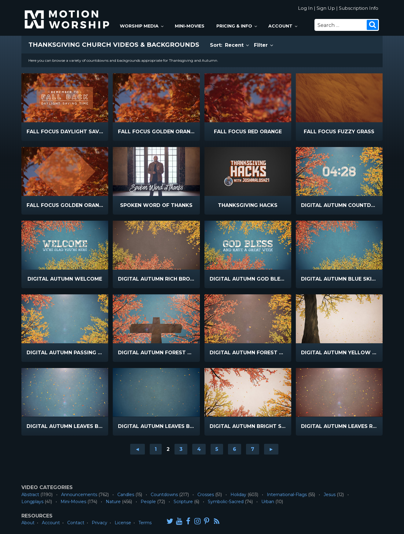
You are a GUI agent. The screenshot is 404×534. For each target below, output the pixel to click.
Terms (145, 522)
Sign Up (326, 8)
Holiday (238, 494)
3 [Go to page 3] (180, 449)
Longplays (32, 501)
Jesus (330, 494)
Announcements (79, 494)
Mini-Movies (189, 26)
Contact (75, 522)
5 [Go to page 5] (216, 449)
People (148, 501)
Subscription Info (358, 8)
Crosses (205, 494)
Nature (113, 501)
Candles (125, 494)
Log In (305, 8)
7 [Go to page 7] (252, 449)
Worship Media (142, 26)
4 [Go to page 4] (199, 449)
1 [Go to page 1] (156, 449)
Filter (264, 45)
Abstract (30, 494)
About (28, 522)
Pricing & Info (237, 26)
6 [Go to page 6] (234, 449)
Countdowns (164, 494)
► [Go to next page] (271, 449)
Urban (267, 501)
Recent (237, 45)
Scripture (183, 501)
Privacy (99, 522)
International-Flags (287, 494)
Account (283, 26)
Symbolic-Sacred (226, 501)
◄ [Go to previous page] (137, 449)
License (123, 522)
